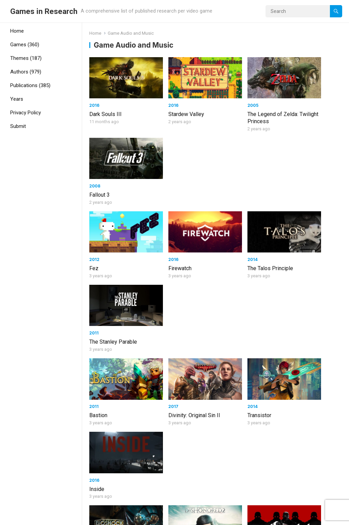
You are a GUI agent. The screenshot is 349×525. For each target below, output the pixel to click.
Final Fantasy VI (173, 382)
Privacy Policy (25, 113)
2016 (94, 97)
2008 (288, 97)
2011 (287, 169)
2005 (224, 97)
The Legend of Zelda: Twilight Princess (243, 109)
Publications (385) (30, 85)
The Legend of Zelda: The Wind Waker (308, 385)
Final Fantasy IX (108, 382)
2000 (95, 373)
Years (16, 99)
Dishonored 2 (170, 309)
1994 (159, 373)
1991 (223, 373)
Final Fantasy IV (237, 382)
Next (229, 490)
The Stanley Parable (307, 178)
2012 (94, 169)
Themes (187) (26, 58)
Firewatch (165, 178)
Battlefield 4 (297, 309)
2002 (288, 373)
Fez (93, 178)
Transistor (230, 244)
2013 (288, 300)
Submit (18, 126)
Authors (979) (25, 72)
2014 (223, 169)
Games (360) (24, 45)
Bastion (98, 244)
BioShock (100, 309)
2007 (94, 300)
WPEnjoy (141, 517)
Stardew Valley (172, 106)
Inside (290, 244)
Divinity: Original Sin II (180, 244)
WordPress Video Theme (98, 517)
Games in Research (43, 11)
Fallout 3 (293, 106)
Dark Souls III (105, 106)
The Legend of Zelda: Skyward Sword (114, 458)
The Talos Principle (241, 178)
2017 (159, 234)
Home (17, 31)
